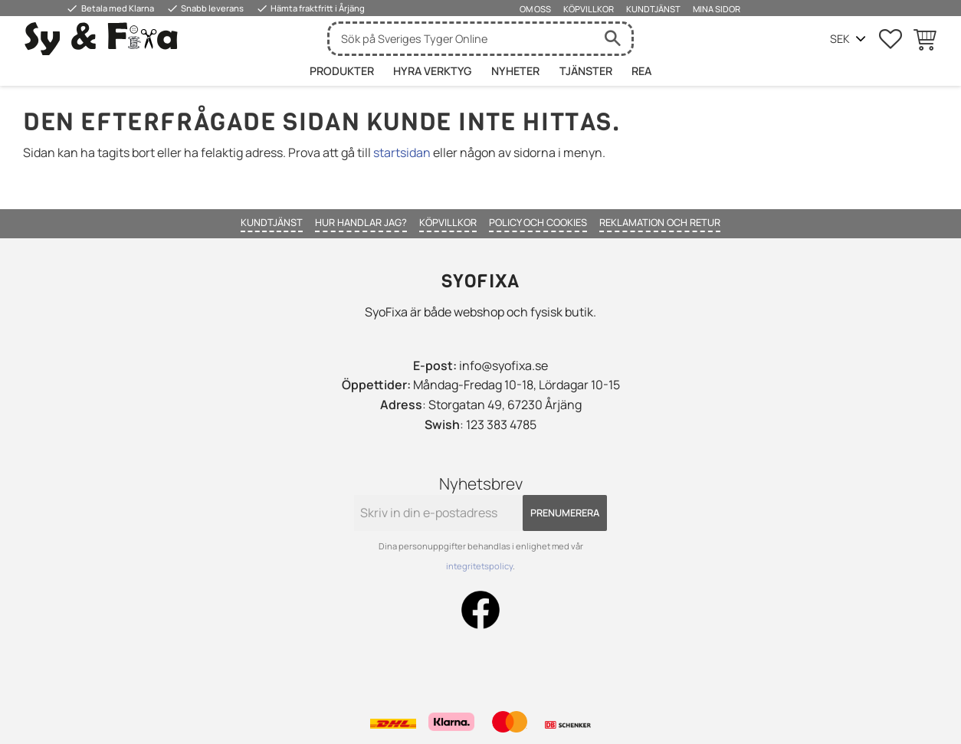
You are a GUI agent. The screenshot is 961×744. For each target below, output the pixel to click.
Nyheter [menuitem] (515, 71)
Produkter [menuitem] (342, 71)
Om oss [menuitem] (535, 9)
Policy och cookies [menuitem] (538, 222)
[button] (890, 39)
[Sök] (612, 39)
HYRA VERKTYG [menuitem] (432, 71)
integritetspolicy (479, 566)
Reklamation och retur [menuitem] (659, 222)
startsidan (402, 152)
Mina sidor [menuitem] (716, 9)
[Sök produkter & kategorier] (461, 39)
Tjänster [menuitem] (585, 71)
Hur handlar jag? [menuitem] (361, 222)
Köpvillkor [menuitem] (588, 9)
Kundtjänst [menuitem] (653, 9)
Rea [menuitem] (641, 71)
